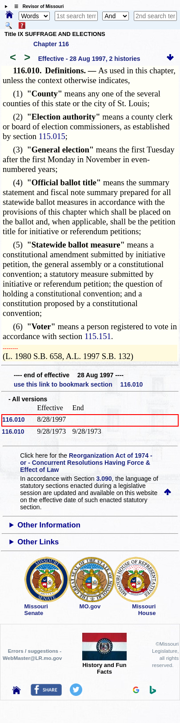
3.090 (104, 478)
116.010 (13, 419)
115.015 (52, 136)
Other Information (48, 525)
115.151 (97, 336)
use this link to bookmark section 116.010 (78, 384)
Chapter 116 (51, 44)
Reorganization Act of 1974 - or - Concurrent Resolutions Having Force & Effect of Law (86, 462)
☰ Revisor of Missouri (37, 6)
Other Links (38, 542)
